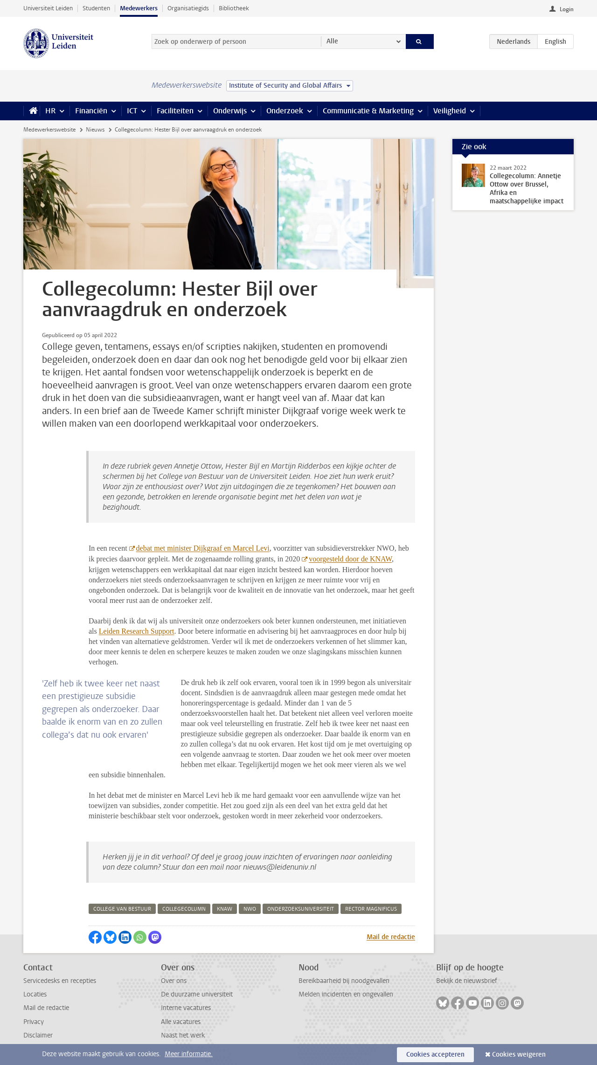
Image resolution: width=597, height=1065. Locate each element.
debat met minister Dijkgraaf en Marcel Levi (203, 548)
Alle (332, 41)
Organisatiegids (188, 8)
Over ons (174, 980)
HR (50, 111)
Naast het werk (183, 1035)
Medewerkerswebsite (49, 129)
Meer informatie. (189, 1054)
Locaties (35, 994)
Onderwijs (230, 111)
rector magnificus (371, 909)
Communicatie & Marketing (368, 111)
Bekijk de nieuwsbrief (466, 980)
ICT (132, 111)
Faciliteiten (175, 111)
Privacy (33, 1021)
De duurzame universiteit (197, 994)
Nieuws (95, 129)
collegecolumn (184, 909)
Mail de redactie (391, 937)
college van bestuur (122, 909)
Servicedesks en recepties (59, 980)
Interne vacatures (186, 1007)
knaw (224, 909)
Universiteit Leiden (48, 8)
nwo (249, 909)
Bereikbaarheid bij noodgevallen (343, 980)
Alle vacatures (181, 1021)
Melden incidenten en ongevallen (345, 994)
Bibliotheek (234, 8)
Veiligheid (449, 111)
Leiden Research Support (136, 631)
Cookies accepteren (435, 1054)
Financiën (91, 111)
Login (567, 9)
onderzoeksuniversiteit (300, 909)
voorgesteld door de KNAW (350, 559)
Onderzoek (284, 111)
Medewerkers (139, 8)
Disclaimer (38, 1035)
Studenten (96, 8)
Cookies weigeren (519, 1054)
